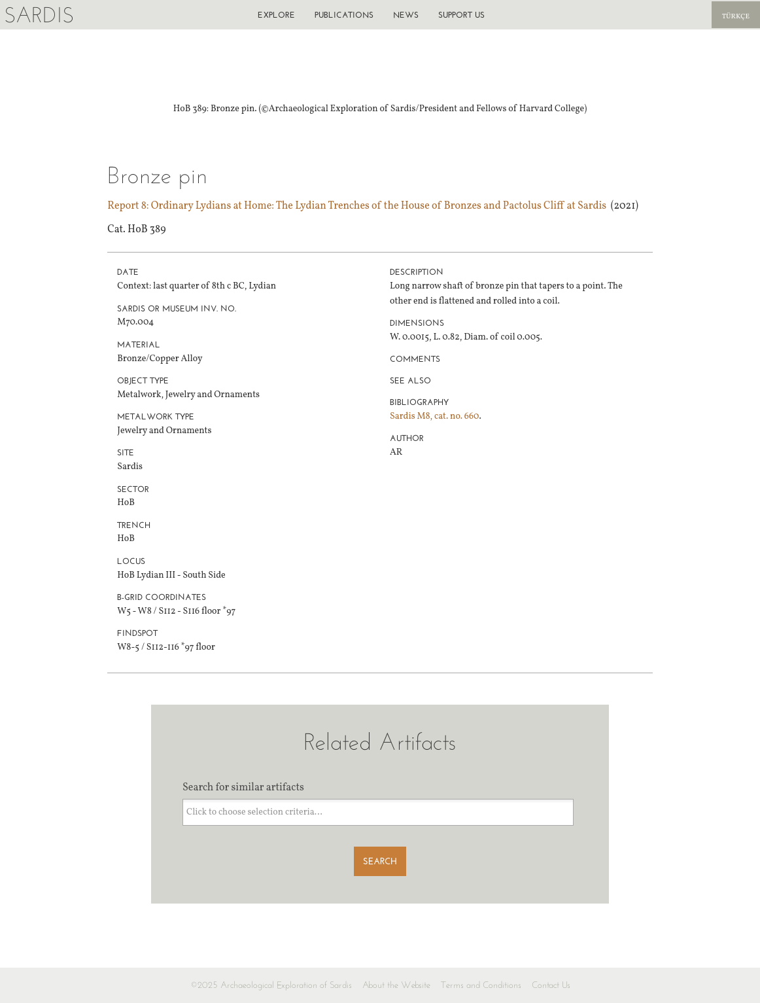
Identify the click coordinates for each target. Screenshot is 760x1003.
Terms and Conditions (481, 985)
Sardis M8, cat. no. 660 (434, 416)
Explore (276, 15)
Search (380, 861)
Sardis (39, 14)
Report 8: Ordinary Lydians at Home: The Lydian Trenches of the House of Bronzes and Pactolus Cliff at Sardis (356, 206)
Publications (344, 15)
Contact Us (551, 985)
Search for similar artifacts (243, 788)
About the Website (396, 985)
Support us (461, 15)
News (406, 15)
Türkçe (736, 17)
